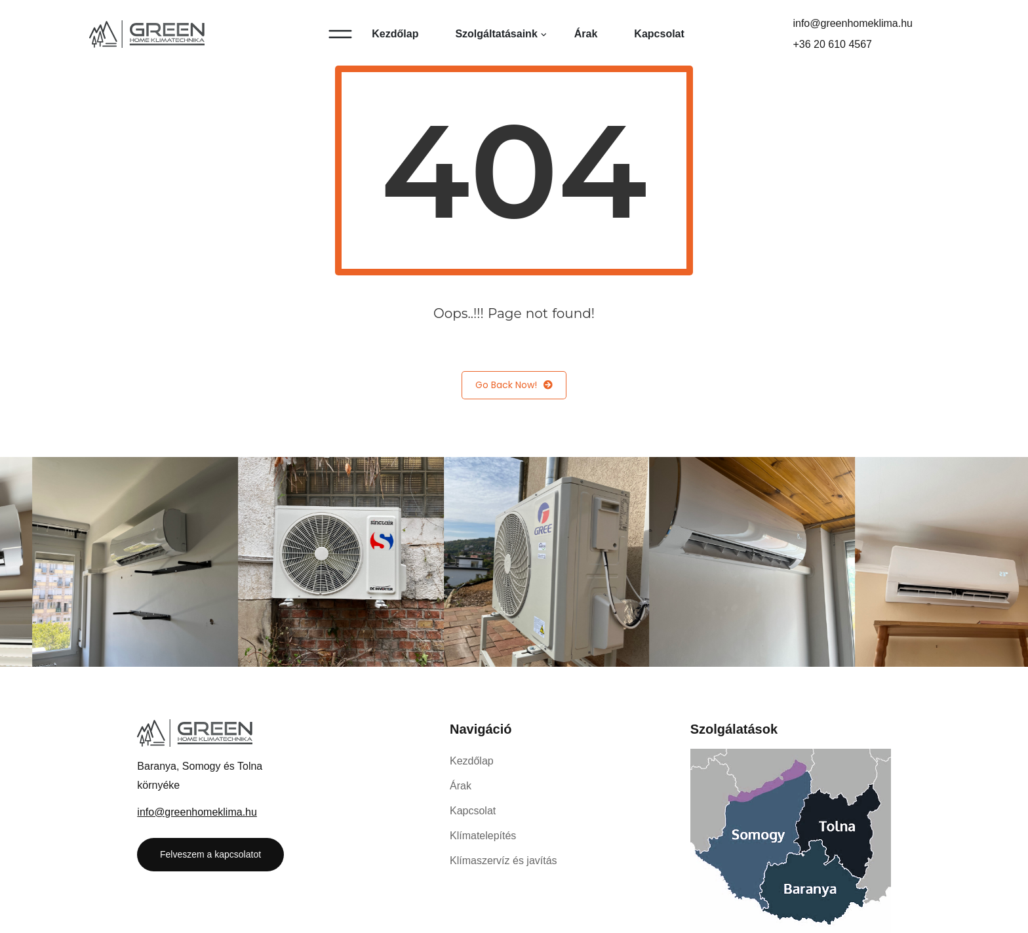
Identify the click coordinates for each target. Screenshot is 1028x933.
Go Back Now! (514, 385)
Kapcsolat (659, 33)
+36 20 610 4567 (832, 44)
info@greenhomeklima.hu (853, 23)
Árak (586, 33)
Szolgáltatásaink (496, 33)
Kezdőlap (395, 33)
